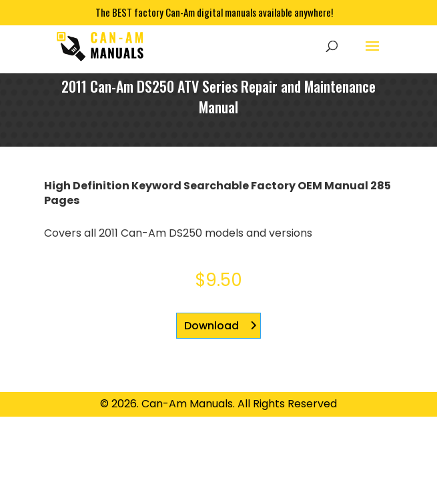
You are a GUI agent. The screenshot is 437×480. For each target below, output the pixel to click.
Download (211, 325)
